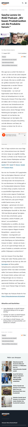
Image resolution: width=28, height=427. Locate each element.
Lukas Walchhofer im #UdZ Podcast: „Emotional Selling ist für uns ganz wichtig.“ (13, 310)
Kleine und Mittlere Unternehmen (9, 65)
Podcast (4, 56)
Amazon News (4, 9)
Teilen (23, 56)
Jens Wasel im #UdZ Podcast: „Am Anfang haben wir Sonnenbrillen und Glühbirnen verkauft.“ (14, 320)
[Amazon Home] (5, 3)
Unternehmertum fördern (8, 62)
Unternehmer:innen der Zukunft (9, 59)
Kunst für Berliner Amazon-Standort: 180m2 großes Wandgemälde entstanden (18, 377)
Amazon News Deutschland (9, 422)
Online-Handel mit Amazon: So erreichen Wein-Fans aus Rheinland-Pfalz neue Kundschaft (19, 389)
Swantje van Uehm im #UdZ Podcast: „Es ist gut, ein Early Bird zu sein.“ (14, 315)
